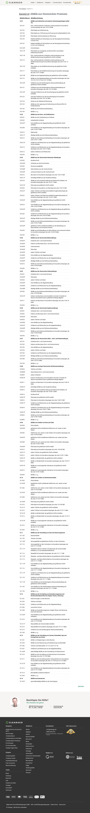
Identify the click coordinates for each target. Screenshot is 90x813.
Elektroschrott (30, 746)
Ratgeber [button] (47, 2)
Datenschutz (54, 804)
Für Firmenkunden (11, 745)
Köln (7, 780)
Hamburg (8, 775)
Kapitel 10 (24, 13)
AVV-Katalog (22, 8)
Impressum (62, 804)
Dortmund (8, 790)
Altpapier (28, 732)
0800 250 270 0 (50, 731)
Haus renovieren (10, 763)
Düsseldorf (9, 787)
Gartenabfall (29, 753)
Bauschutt (29, 739)
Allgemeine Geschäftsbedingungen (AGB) (18, 804)
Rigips (27, 765)
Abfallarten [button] (40, 2)
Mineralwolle (29, 760)
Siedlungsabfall (30, 767)
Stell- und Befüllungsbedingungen (40, 804)
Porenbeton (29, 763)
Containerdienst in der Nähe (13, 738)
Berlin (7, 773)
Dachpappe (29, 744)
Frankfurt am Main (11, 783)
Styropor (28, 772)
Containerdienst (57, 2)
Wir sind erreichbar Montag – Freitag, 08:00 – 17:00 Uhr (54, 734)
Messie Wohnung (11, 765)
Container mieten (10, 758)
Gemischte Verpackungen (33, 756)
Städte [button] (33, 2)
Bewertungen (9, 733)
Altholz (28, 729)
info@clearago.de (51, 729)
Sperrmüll (28, 770)
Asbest (28, 734)
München (8, 778)
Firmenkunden (67, 2)
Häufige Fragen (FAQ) (12, 748)
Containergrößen (10, 756)
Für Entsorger (9, 743)
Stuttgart (8, 785)
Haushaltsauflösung (11, 760)
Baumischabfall (30, 736)
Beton (27, 741)
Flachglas (28, 751)
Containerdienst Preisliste (13, 740)
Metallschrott (29, 758)
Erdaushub (29, 748)
